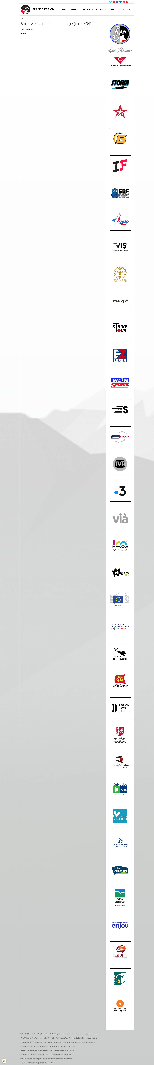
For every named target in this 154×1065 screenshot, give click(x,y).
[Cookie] (4, 1061)
